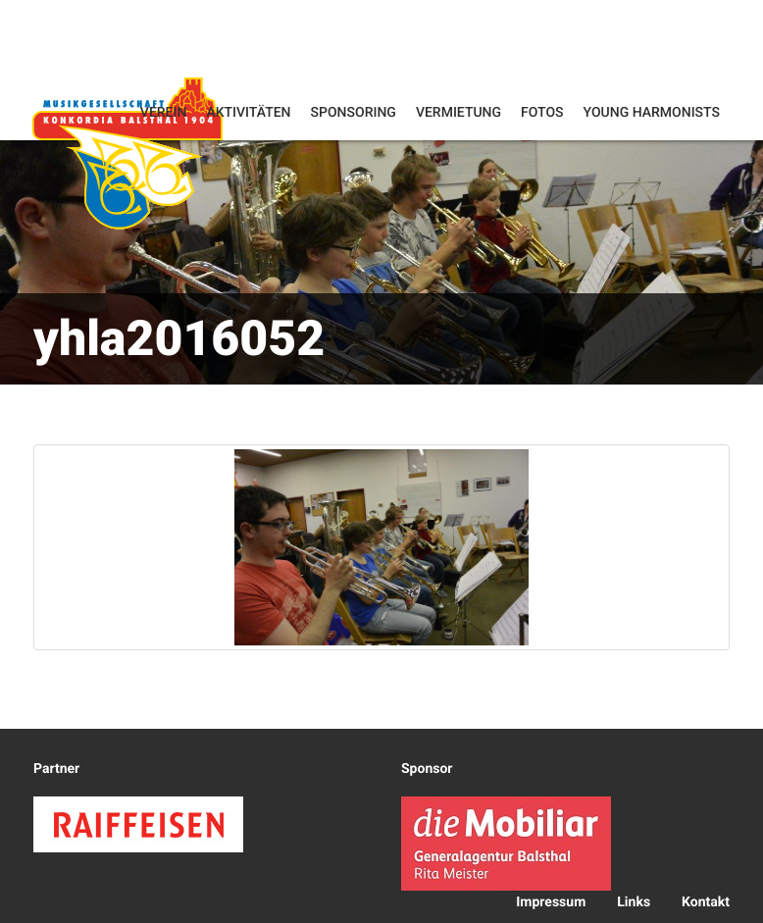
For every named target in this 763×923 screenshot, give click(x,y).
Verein (163, 113)
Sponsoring (353, 113)
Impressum (550, 902)
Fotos (542, 113)
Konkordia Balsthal (127, 152)
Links (633, 902)
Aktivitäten (248, 113)
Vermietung (458, 113)
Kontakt (706, 902)
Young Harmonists (652, 113)
